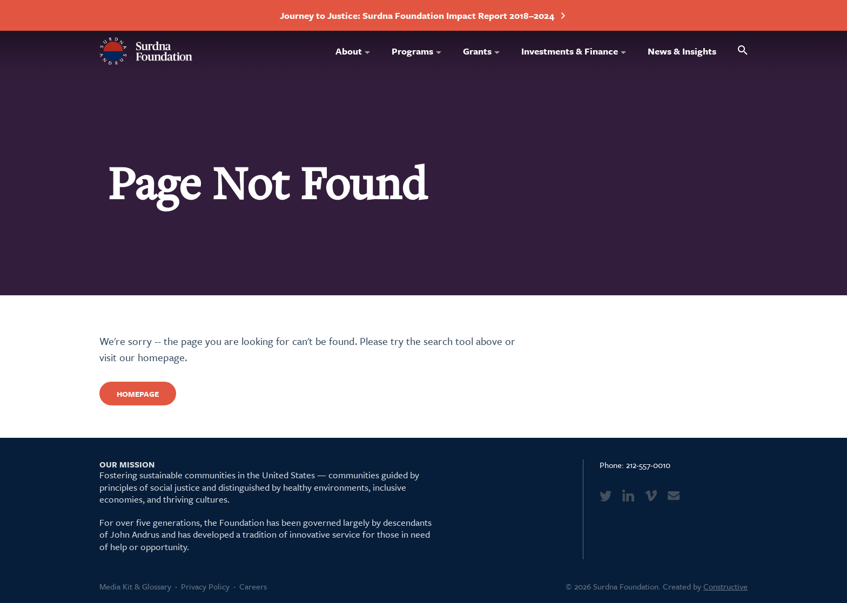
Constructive (725, 586)
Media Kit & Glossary (135, 586)
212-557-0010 (648, 465)
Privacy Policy (205, 586)
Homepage (138, 393)
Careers (253, 586)
